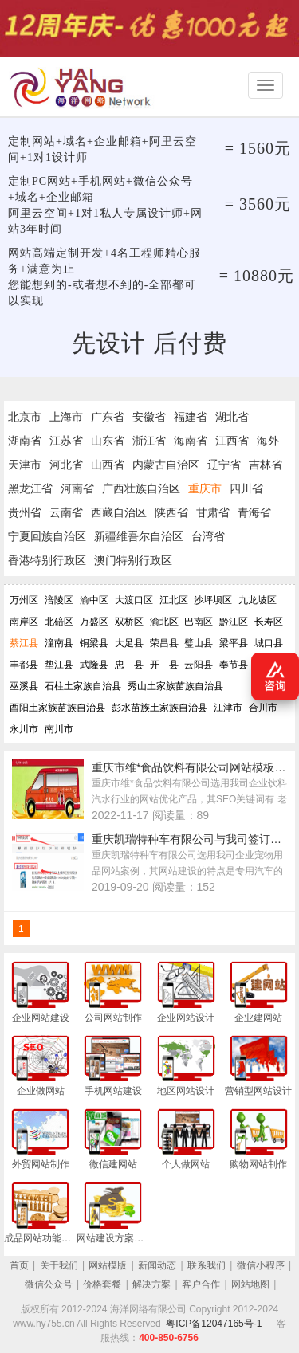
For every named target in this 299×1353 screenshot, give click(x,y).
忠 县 (129, 664)
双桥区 (129, 621)
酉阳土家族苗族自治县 (57, 707)
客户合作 (201, 1284)
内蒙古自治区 (165, 464)
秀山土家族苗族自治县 (175, 686)
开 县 (164, 664)
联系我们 (206, 1265)
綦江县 (24, 643)
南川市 (59, 729)
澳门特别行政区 (133, 560)
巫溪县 (24, 686)
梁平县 (233, 643)
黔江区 (233, 621)
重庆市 (205, 488)
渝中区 (94, 600)
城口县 (268, 643)
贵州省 (24, 512)
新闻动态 (157, 1265)
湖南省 (24, 440)
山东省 (107, 440)
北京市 (24, 416)
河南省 (77, 488)
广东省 (107, 416)
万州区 (24, 600)
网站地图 (250, 1284)
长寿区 (268, 621)
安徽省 (149, 416)
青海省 (254, 512)
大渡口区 (134, 600)
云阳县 (198, 664)
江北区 (173, 600)
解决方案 (151, 1284)
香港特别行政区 (47, 560)
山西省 (107, 464)
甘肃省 (213, 512)
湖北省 (232, 416)
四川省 (246, 488)
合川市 (263, 707)
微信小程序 (261, 1265)
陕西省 (171, 512)
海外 (268, 440)
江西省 (232, 440)
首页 (19, 1265)
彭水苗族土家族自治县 (159, 707)
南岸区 (24, 621)
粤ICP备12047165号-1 (214, 1323)
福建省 (190, 416)
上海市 (66, 416)
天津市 (24, 464)
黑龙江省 (30, 488)
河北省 (66, 464)
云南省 (66, 512)
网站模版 (108, 1265)
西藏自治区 (119, 512)
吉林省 (265, 464)
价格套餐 (102, 1284)
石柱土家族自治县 (83, 686)
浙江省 (149, 440)
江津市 (228, 707)
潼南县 (59, 643)
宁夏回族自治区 (47, 536)
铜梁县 (94, 643)
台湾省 (208, 536)
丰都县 (24, 664)
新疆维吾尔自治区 (138, 536)
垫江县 (59, 664)
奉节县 (233, 664)
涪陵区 (59, 600)
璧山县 (198, 643)
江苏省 (66, 440)
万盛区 (94, 621)
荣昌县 (164, 643)
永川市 (24, 729)
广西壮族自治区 (141, 488)
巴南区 (198, 621)
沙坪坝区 (213, 600)
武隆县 (94, 664)
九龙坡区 (257, 600)
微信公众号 (49, 1284)
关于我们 (59, 1265)
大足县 (129, 643)
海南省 (190, 440)
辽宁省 (224, 464)
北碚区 (59, 621)
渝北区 (164, 621)
